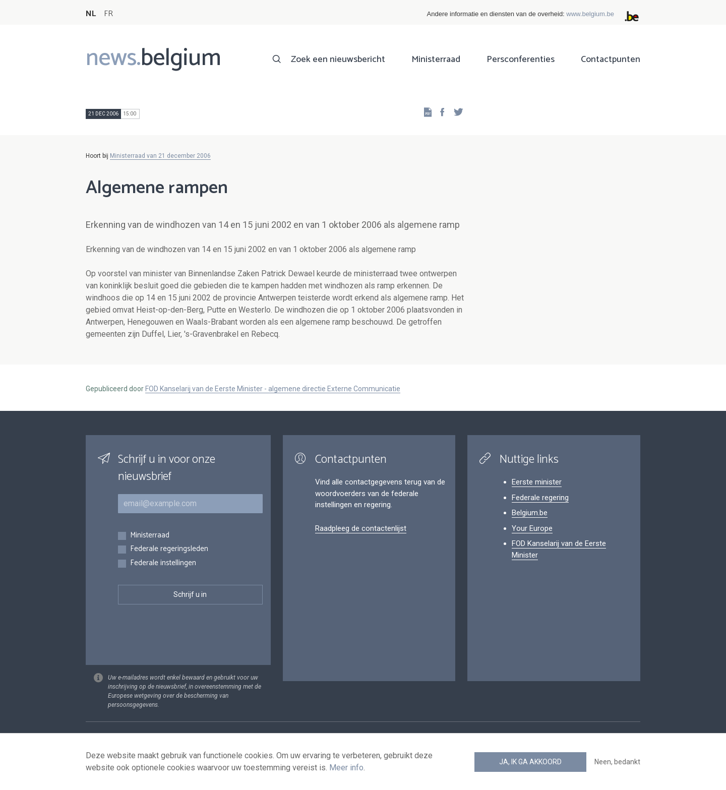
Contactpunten (610, 59)
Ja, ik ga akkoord (530, 762)
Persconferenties (521, 59)
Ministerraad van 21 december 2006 (160, 155)
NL (91, 14)
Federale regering (540, 497)
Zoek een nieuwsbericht (338, 59)
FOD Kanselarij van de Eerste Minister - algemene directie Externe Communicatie (272, 389)
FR (108, 14)
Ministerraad (435, 59)
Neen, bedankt (617, 762)
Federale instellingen (163, 563)
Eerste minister (537, 482)
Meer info (346, 767)
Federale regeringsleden (169, 549)
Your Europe (532, 528)
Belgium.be (530, 512)
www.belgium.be (590, 14)
